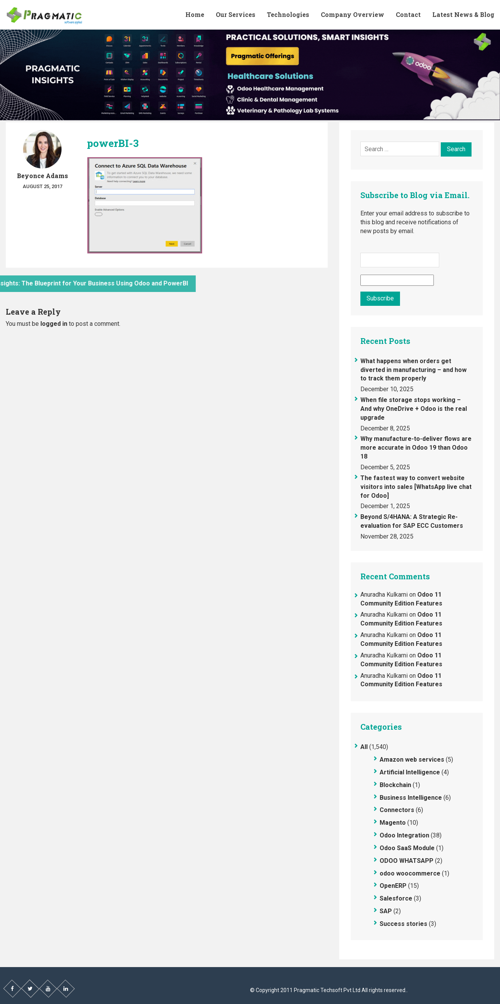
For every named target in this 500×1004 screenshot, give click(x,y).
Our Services (235, 14)
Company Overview (352, 14)
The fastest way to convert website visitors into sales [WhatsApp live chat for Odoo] (416, 486)
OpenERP (393, 885)
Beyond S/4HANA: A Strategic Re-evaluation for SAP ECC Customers (411, 521)
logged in (53, 323)
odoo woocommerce (410, 873)
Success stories (403, 923)
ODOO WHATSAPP (406, 860)
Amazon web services (412, 759)
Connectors (397, 810)
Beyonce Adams (42, 176)
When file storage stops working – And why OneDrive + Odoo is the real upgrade (413, 408)
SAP (386, 911)
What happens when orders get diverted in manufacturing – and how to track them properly (413, 369)
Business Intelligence (411, 797)
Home (194, 14)
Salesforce (396, 898)
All (364, 746)
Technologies (288, 14)
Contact (408, 14)
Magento (393, 822)
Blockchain (395, 785)
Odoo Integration (404, 835)
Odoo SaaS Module (407, 848)
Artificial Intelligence (410, 772)
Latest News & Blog (463, 14)
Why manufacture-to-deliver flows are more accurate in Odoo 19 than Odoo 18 (416, 447)
